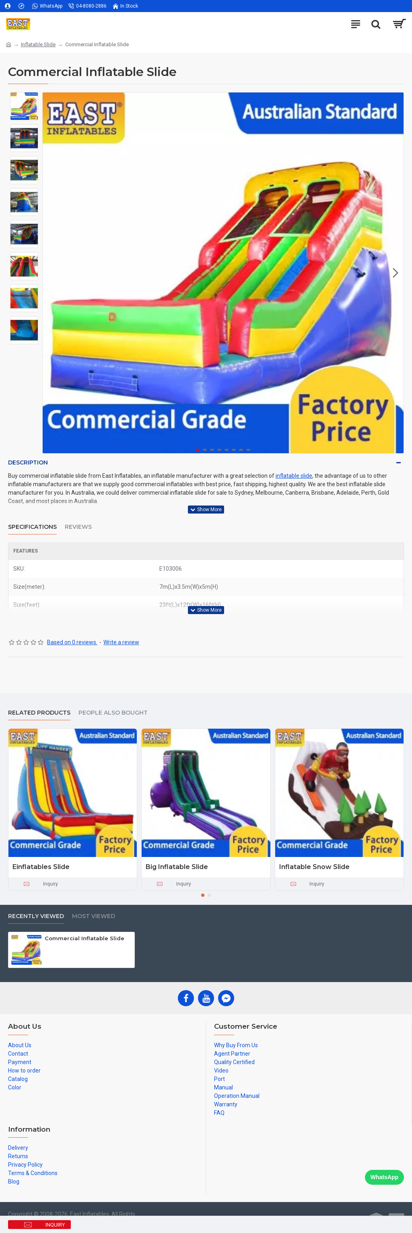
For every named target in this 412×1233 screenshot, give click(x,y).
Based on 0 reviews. (72, 642)
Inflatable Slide (38, 44)
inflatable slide (294, 476)
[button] (395, 273)
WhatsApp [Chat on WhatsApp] (384, 1177)
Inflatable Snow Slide (314, 867)
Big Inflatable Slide (177, 867)
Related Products (39, 712)
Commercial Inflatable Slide (84, 938)
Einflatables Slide (41, 867)
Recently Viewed (36, 916)
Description (28, 462)
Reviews (78, 527)
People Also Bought (113, 712)
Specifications (32, 527)
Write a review (121, 642)
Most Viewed (93, 916)
